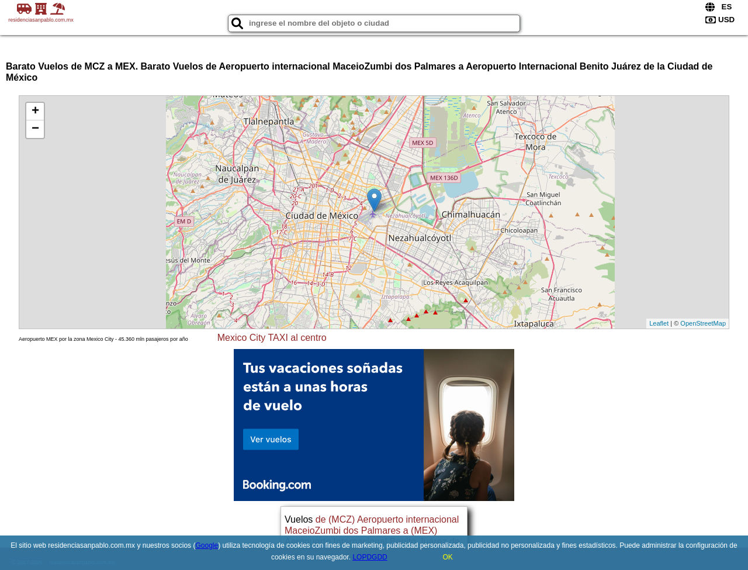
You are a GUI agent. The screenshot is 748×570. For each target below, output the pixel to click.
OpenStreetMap (703, 323)
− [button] (35, 129)
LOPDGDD (369, 557)
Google (206, 545)
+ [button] (35, 111)
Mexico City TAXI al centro (272, 338)
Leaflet (659, 323)
